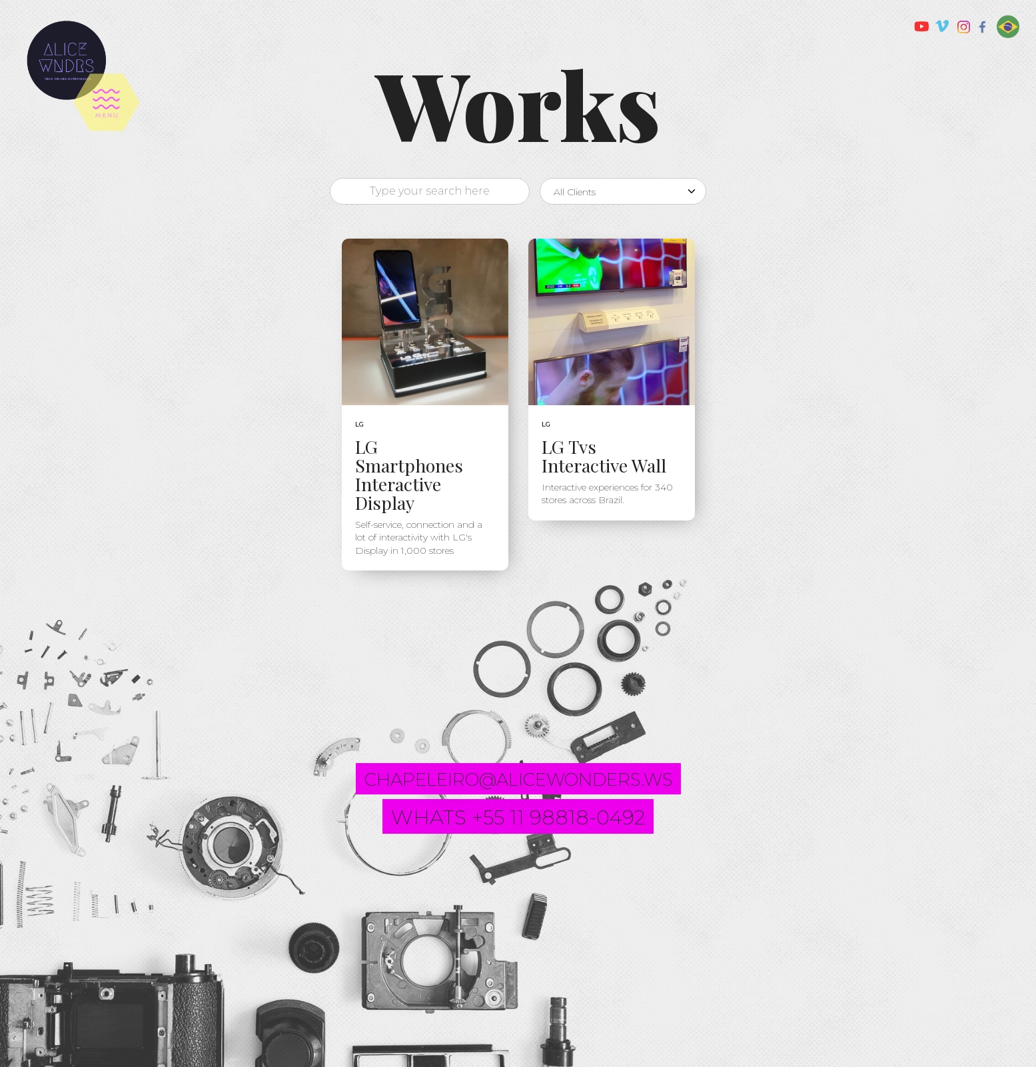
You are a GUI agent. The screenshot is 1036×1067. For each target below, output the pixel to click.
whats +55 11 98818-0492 (518, 817)
